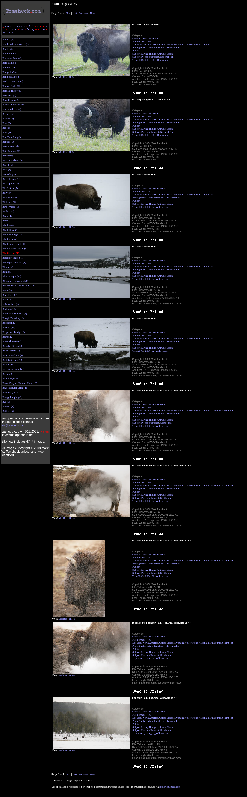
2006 (140, 206)
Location (137, 44)
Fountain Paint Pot (223, 410)
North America (150, 44)
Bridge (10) (8, 364)
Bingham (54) (9, 197)
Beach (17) (8, 118)
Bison (170, 53)
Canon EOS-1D (150, 38)
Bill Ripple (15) (10, 183)
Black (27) (7, 220)
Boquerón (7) (9, 322)
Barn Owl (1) (9, 95)
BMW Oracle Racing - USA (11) (19, 285)
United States (166, 44)
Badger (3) (7, 48)
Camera (136, 38)
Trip (134, 59)
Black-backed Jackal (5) (14, 248)
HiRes (72, 77)
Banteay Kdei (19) (11, 86)
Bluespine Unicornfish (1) (15, 281)
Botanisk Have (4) (11, 341)
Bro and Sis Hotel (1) (13, 369)
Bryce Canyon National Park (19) (19, 383)
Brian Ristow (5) (11, 350)
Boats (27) (7, 299)
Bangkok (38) (9, 72)
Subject (136, 53)
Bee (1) (6, 127)
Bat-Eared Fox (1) (11, 109)
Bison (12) (7, 216)
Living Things (148, 53)
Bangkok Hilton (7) (12, 76)
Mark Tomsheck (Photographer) (163, 47)
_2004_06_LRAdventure (157, 59)
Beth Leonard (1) (11, 151)
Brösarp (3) (8, 373)
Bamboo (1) (8, 67)
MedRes (62, 77)
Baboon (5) (8, 39)
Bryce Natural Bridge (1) (15, 387)
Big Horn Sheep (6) (12, 160)
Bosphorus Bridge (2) (13, 332)
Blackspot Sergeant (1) (14, 262)
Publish (136, 50)
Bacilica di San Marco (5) (15, 44)
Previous (83, 13)
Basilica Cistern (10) (13, 104)
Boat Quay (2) (9, 294)
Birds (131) (8, 211)
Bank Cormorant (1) (12, 81)
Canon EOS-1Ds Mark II (155, 188)
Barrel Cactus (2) (11, 99)
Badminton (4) (9, 53)
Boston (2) (7, 336)
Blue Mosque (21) (11, 276)
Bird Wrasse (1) (10, 206)
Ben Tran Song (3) (11, 137)
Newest (45, 431)
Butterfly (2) (8, 411)
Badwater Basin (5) (12, 58)
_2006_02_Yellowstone (156, 206)
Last (75, 13)
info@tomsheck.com (12, 425)
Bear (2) (6, 123)
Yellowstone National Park (199, 44)
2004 (140, 59)
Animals (161, 53)
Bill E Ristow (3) (11, 178)
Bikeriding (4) (9, 174)
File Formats (139, 41)
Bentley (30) (8, 141)
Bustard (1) (8, 406)
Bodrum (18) (9, 308)
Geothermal (166, 422)
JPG (149, 41)
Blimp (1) (7, 271)
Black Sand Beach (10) (14, 243)
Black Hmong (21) (12, 234)
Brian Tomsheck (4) (12, 355)
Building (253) (10, 392)
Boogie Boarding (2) (13, 318)
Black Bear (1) (9, 225)
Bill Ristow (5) (10, 188)
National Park (167, 56)
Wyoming (179, 44)
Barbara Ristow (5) (12, 90)
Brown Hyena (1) (11, 378)
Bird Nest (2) (9, 202)
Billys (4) (7, 192)
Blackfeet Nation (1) (13, 257)
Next (92, 13)
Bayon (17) (8, 113)
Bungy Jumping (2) (12, 397)
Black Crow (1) (10, 229)
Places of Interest (150, 56)
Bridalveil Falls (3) (12, 359)
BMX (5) (7, 290)
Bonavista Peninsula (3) (14, 313)
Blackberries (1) (10, 253)
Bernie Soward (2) (11, 146)
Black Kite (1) (9, 239)
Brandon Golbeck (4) (13, 346)
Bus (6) (6, 401)
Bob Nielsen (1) (10, 304)
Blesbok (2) (8, 267)
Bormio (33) (8, 327)
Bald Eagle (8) (9, 62)
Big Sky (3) (8, 164)
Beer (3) (6, 132)
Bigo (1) (6, 169)
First (68, 13)
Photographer (139, 47)
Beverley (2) (8, 155)
